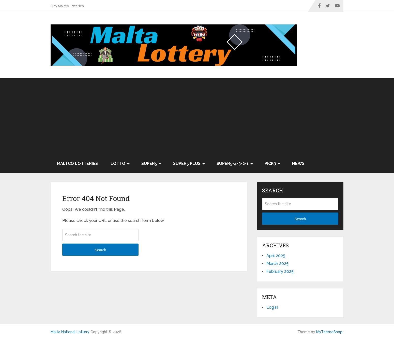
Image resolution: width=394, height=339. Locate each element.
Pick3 (270, 163)
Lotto (118, 163)
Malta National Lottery (70, 332)
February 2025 (280, 271)
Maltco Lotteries (77, 163)
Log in (272, 307)
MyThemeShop (329, 332)
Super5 (149, 163)
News (298, 163)
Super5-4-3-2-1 (233, 163)
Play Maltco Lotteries (67, 6)
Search (100, 250)
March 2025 (277, 263)
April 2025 (275, 255)
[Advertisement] (197, 116)
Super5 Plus (187, 163)
